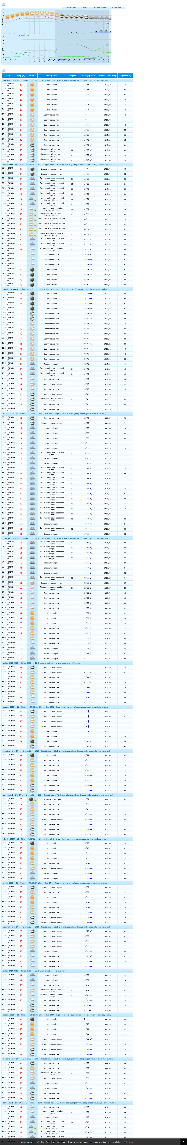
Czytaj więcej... (129, 1142)
